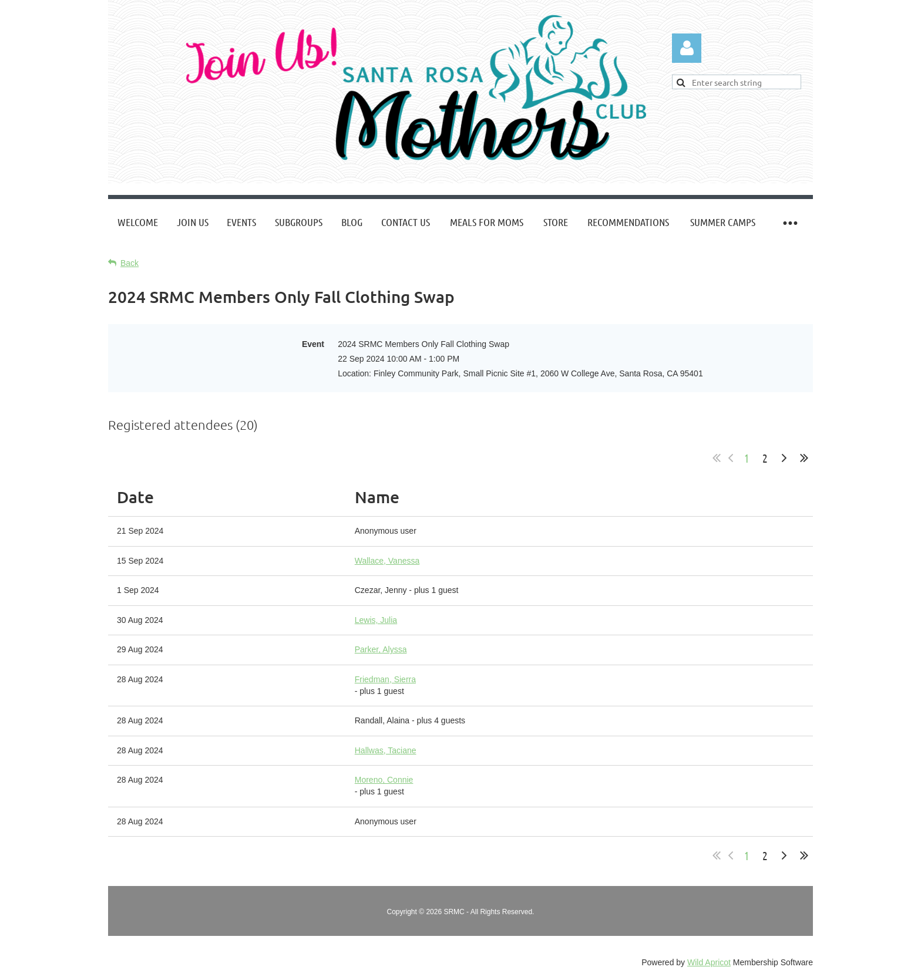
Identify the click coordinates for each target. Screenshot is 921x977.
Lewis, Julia (376, 620)
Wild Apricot (709, 962)
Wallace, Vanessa (387, 560)
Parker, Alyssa (381, 649)
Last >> (804, 458)
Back (129, 263)
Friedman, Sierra (385, 679)
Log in (686, 48)
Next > (784, 458)
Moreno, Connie (384, 779)
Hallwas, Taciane (385, 750)
